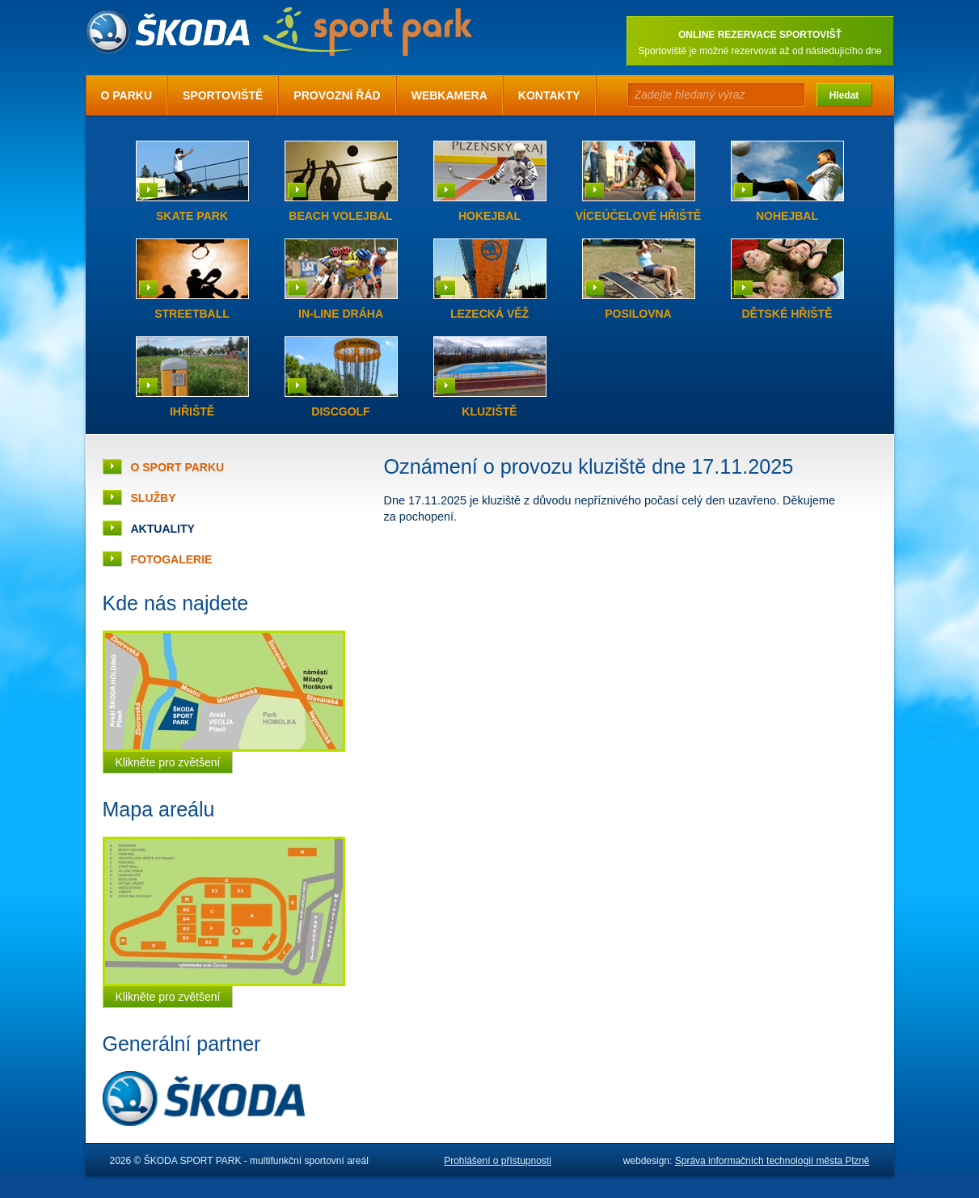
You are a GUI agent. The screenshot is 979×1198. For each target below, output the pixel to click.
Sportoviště (223, 95)
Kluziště (489, 411)
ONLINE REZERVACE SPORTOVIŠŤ (760, 34)
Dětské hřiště (786, 313)
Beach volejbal (340, 215)
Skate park (192, 215)
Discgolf (340, 411)
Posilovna (638, 313)
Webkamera (449, 95)
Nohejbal (787, 215)
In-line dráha (340, 313)
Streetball (192, 313)
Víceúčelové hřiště (639, 215)
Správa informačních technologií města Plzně (772, 1160)
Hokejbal (489, 215)
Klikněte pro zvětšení (168, 762)
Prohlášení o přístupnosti (497, 1160)
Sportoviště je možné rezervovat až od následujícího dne (760, 51)
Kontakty (549, 95)
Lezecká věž (489, 313)
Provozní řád (336, 95)
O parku (127, 95)
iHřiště (192, 411)
